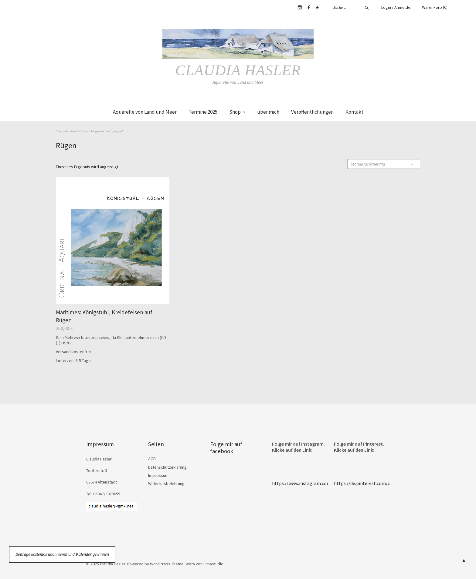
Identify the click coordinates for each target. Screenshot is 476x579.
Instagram (299, 7)
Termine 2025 (203, 112)
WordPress (160, 563)
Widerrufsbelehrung (166, 483)
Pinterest (317, 7)
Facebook (308, 7)
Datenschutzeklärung (167, 467)
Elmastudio (213, 563)
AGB (152, 458)
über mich (268, 112)
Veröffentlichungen (312, 112)
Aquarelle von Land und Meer (145, 112)
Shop (235, 112)
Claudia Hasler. (113, 563)
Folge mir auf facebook (226, 447)
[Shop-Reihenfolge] (383, 163)
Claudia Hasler (238, 70)
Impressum (158, 475)
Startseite (62, 130)
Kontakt (354, 112)
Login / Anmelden (397, 7)
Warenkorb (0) (434, 7)
